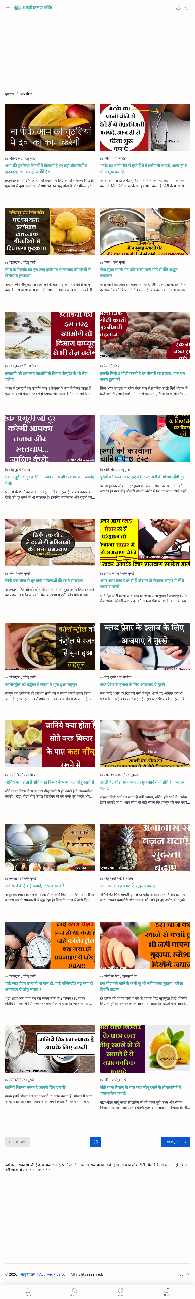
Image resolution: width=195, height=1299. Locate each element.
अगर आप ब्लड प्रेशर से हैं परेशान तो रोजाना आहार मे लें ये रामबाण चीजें (142, 584)
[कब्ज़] (108, 262)
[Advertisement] (97, 55)
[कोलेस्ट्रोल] (16, 158)
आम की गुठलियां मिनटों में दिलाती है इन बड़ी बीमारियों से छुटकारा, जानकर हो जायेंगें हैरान (46, 169)
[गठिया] (116, 366)
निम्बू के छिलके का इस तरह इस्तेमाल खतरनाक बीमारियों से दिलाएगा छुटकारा (48, 273)
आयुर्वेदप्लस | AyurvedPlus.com (44, 1274)
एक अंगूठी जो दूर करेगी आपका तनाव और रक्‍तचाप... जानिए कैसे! (49, 480)
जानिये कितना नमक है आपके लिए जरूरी (35, 1087)
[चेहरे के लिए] (126, 878)
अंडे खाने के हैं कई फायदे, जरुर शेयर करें (34, 886)
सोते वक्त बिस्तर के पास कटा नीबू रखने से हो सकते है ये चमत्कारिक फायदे (140, 1090)
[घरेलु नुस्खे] (29, 158)
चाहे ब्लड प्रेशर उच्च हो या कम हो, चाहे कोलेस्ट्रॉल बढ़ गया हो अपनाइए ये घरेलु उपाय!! (49, 986)
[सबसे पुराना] (175, 1142)
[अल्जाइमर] (16, 878)
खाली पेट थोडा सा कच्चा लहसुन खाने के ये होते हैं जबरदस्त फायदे (142, 785)
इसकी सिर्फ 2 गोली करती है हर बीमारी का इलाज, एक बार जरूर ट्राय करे (142, 376)
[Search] (187, 7)
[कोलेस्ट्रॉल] (16, 262)
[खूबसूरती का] (129, 976)
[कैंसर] (108, 366)
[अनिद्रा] (108, 1080)
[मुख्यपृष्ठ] (95, 1142)
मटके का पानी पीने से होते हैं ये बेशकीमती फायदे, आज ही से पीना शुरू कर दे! (143, 169)
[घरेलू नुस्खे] (29, 976)
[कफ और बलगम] (114, 774)
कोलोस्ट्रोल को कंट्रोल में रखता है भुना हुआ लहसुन (41, 684)
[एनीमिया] (110, 158)
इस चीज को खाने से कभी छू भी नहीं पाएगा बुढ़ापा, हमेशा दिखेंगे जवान (141, 986)
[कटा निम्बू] (29, 774)
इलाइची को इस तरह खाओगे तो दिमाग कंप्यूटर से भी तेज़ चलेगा (46, 376)
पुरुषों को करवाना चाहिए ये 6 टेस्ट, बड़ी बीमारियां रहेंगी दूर (142, 477)
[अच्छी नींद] (16, 774)
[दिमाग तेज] (30, 366)
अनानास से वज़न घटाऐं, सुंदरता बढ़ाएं (127, 886)
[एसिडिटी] (121, 158)
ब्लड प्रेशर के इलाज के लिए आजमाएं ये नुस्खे (132, 684)
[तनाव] (27, 469)
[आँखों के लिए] (113, 976)
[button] (179, 7)
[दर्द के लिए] (125, 677)
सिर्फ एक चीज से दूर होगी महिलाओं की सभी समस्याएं (44, 580)
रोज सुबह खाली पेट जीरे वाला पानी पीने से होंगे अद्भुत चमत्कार (139, 273)
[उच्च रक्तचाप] (112, 573)
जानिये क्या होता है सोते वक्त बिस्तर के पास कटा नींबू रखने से (49, 782)
